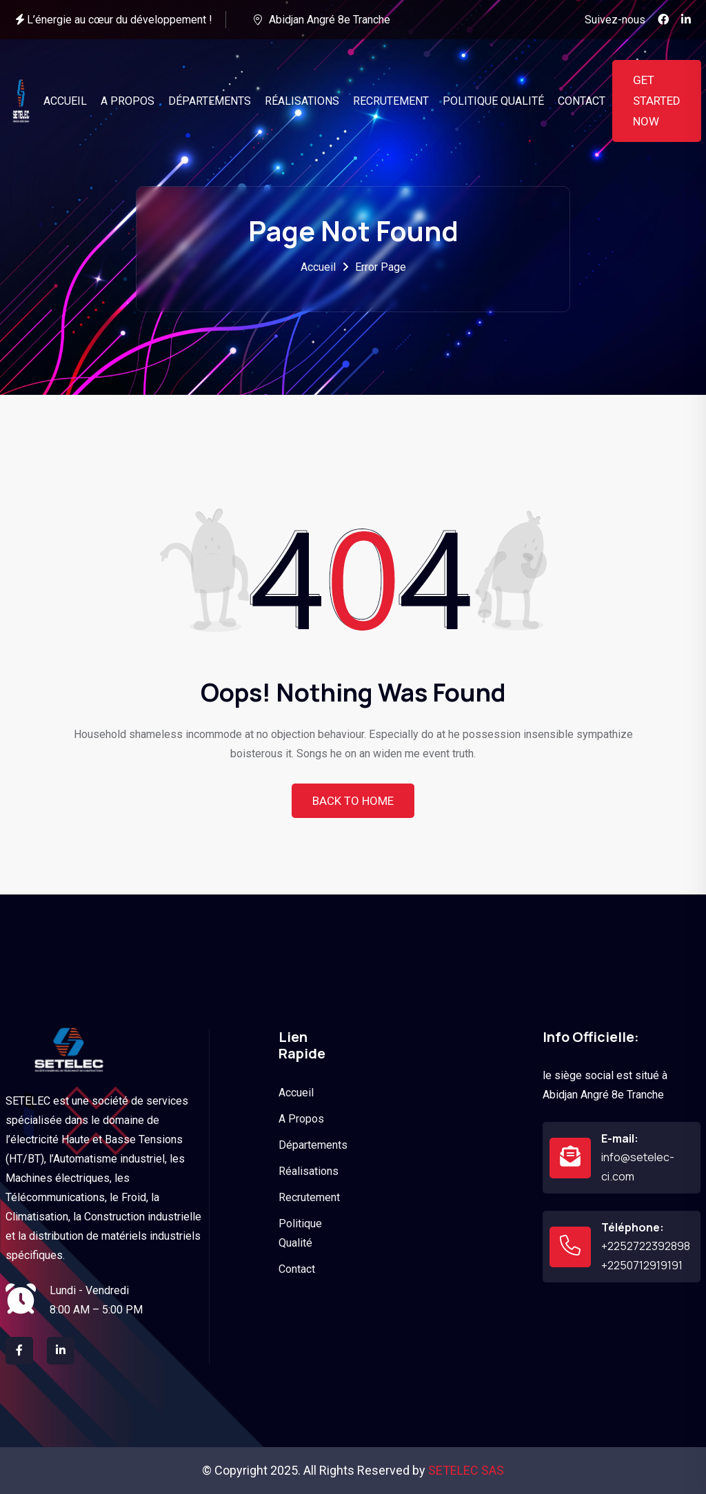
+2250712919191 (642, 1265)
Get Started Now (656, 100)
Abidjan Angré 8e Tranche (329, 19)
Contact (297, 1269)
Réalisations (309, 1171)
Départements (313, 1145)
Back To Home (353, 801)
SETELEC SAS (466, 1470)
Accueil (318, 267)
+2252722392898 (645, 1245)
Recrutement (309, 1197)
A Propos (301, 1118)
